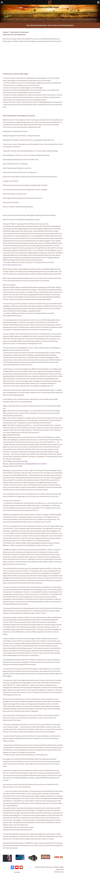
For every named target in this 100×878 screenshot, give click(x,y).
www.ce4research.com (14, 265)
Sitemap (17, 872)
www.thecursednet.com (16, 464)
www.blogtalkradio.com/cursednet (35, 464)
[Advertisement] (33, 57)
